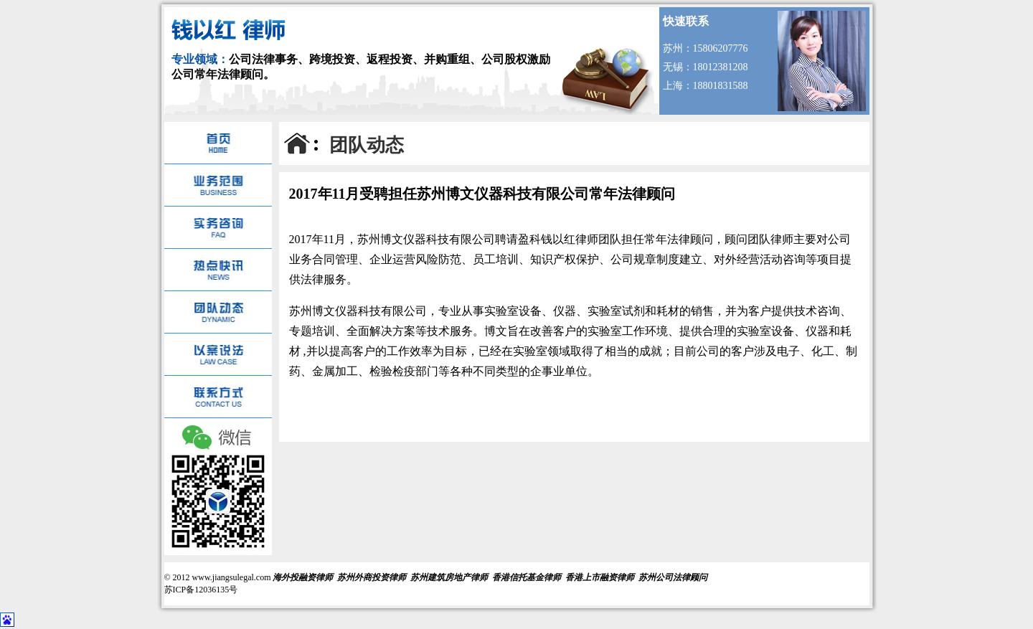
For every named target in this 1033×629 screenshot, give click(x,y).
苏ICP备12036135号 (201, 590)
